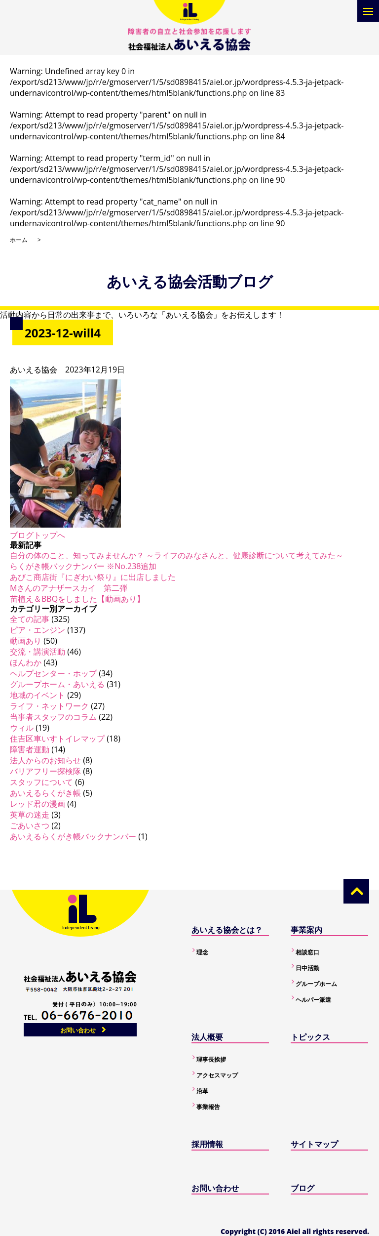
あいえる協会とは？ (227, 929)
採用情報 (207, 1144)
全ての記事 (29, 619)
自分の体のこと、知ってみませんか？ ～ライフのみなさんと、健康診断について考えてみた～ (176, 555)
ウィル (22, 727)
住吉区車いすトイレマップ (57, 738)
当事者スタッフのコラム (53, 716)
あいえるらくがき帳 (45, 792)
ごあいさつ (29, 825)
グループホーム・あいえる (57, 684)
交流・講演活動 (37, 651)
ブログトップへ (37, 535)
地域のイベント (37, 695)
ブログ (302, 1188)
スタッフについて (41, 782)
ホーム (19, 240)
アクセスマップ (217, 1075)
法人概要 (207, 1036)
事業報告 (208, 1107)
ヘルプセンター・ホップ (53, 673)
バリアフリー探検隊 (45, 771)
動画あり (25, 640)
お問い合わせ (78, 1030)
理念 (202, 952)
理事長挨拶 (211, 1059)
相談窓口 (307, 952)
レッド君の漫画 (37, 803)
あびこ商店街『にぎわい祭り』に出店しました (93, 577)
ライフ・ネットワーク (49, 705)
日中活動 (307, 968)
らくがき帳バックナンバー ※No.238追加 (83, 566)
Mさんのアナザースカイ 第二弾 (68, 587)
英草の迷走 (29, 814)
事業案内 (306, 929)
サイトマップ (314, 1144)
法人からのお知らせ (45, 760)
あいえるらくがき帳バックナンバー (73, 836)
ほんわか (25, 662)
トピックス (310, 1036)
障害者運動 (29, 749)
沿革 (202, 1091)
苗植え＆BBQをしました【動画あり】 (77, 598)
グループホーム (316, 984)
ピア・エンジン (37, 629)
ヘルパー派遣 (313, 999)
